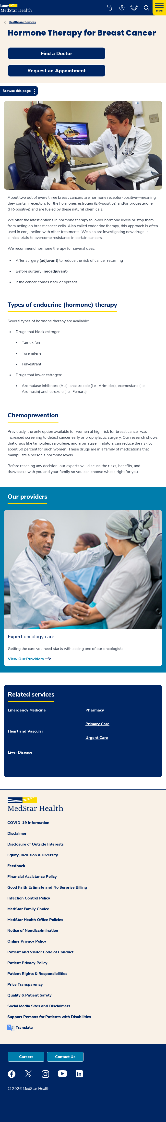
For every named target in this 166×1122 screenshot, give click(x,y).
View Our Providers (26, 659)
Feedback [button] (16, 866)
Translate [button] (24, 1027)
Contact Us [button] (65, 1057)
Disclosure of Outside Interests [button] (35, 844)
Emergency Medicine (27, 710)
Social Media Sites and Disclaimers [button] (38, 1006)
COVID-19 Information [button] (28, 822)
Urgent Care (96, 737)
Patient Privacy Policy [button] (27, 963)
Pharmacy (94, 710)
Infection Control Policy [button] (28, 898)
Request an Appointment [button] (56, 70)
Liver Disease (20, 752)
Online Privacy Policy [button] (26, 941)
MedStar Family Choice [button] (28, 909)
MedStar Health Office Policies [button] (35, 920)
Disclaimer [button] (16, 833)
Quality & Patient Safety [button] (29, 995)
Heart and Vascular (25, 731)
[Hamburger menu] (159, 7)
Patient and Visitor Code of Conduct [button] (40, 952)
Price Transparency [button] (25, 984)
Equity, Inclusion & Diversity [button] (32, 855)
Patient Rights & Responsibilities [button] (37, 973)
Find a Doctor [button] (56, 53)
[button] (110, 7)
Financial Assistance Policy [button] (32, 876)
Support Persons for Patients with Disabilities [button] (49, 1017)
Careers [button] (26, 1057)
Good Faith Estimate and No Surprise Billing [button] (47, 887)
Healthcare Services (22, 22)
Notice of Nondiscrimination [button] (32, 930)
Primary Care (97, 724)
